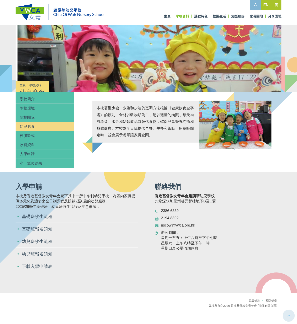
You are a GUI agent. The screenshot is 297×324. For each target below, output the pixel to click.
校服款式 (27, 141)
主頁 (23, 85)
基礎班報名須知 (38, 234)
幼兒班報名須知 (38, 259)
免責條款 (254, 305)
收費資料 (27, 150)
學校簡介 (27, 104)
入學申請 (27, 159)
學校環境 (27, 113)
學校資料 (35, 85)
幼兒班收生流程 (38, 246)
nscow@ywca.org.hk (178, 231)
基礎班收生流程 (38, 221)
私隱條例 (271, 305)
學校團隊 (27, 123)
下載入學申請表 (38, 271)
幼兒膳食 (27, 132)
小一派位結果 (31, 168)
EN (266, 5)
